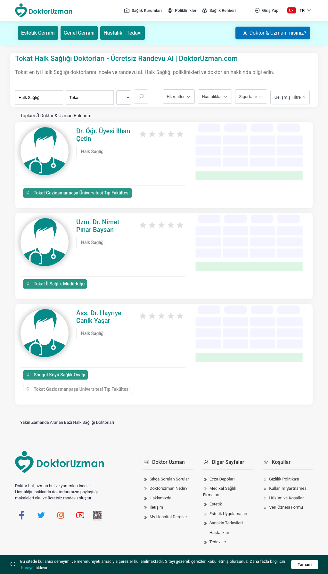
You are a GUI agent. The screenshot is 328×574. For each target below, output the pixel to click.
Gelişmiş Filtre (288, 97)
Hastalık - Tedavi (122, 33)
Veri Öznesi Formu (286, 507)
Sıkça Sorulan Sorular (169, 479)
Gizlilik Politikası (284, 479)
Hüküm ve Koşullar (286, 498)
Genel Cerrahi (79, 33)
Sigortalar (248, 96)
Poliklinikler (181, 10)
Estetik (215, 504)
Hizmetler (176, 96)
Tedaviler (217, 541)
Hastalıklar (212, 96)
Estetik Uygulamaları (228, 513)
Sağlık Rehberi (218, 10)
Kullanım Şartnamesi (288, 488)
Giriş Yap (266, 10)
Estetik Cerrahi (38, 33)
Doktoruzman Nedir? (168, 488)
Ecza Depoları (222, 479)
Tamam (305, 564)
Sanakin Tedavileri (226, 523)
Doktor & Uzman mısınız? (274, 33)
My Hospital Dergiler (168, 516)
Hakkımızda (160, 498)
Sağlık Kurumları (143, 10)
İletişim (156, 507)
